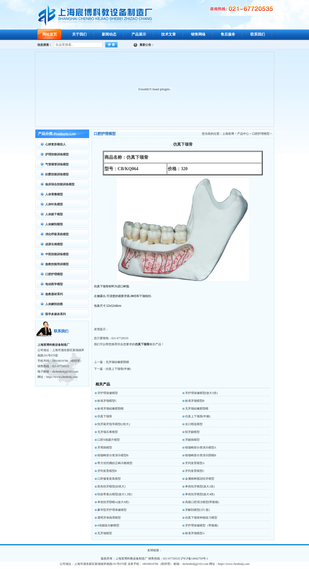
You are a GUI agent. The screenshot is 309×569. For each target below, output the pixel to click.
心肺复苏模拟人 (55, 144)
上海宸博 (228, 133)
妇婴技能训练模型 (57, 174)
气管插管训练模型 (57, 164)
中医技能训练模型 (57, 254)
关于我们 (79, 34)
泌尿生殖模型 (54, 244)
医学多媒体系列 (55, 314)
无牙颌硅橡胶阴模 (117, 362)
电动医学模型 (54, 284)
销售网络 (198, 34)
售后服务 (228, 34)
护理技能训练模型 (57, 154)
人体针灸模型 (54, 204)
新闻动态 (109, 34)
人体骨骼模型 (54, 194)
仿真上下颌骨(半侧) (118, 369)
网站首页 (49, 34)
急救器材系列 (54, 294)
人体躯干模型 (54, 214)
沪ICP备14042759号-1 (194, 558)
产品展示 (138, 34)
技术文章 (168, 34)
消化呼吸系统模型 (57, 234)
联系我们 (257, 34)
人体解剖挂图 (54, 304)
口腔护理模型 (54, 274)
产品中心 (243, 133)
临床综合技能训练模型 (60, 184)
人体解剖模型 (54, 224)
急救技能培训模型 (57, 264)
